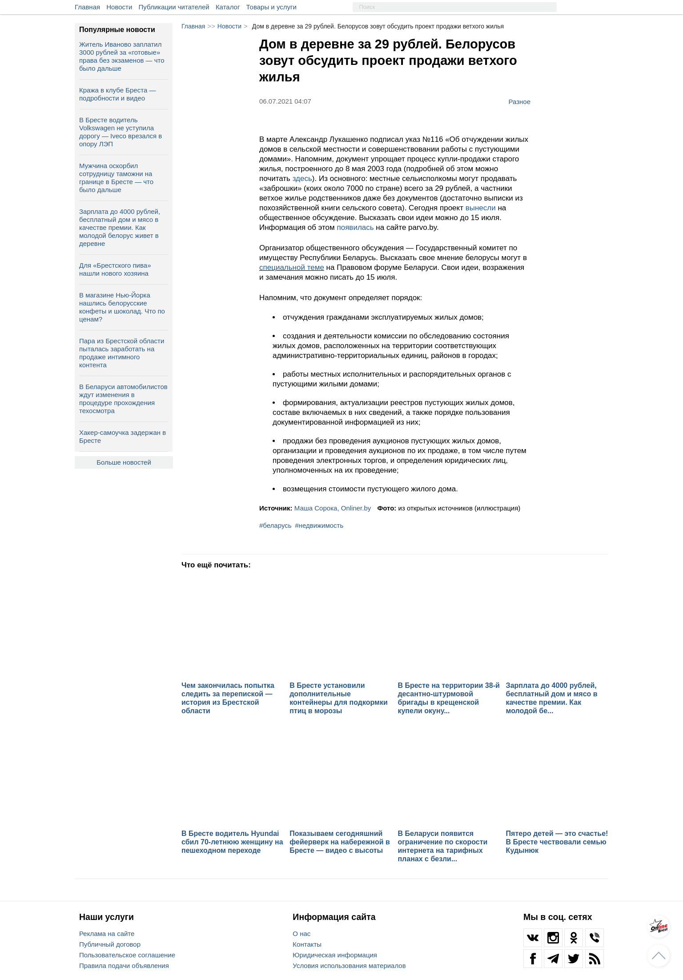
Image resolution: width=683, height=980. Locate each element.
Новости (119, 7)
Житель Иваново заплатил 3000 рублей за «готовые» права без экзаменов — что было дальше (122, 56)
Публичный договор (110, 944)
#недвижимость (319, 525)
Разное (519, 101)
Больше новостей (123, 462)
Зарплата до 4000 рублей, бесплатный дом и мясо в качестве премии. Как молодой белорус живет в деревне (119, 227)
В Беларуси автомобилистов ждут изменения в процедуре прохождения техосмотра (123, 398)
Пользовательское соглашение (127, 955)
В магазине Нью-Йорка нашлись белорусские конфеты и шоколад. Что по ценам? (122, 307)
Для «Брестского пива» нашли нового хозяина (115, 269)
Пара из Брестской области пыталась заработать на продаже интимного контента (121, 353)
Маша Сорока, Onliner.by (332, 508)
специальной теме (291, 267)
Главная (87, 7)
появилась (355, 227)
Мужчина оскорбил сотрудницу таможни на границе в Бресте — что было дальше (116, 177)
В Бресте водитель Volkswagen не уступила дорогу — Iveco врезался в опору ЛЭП (120, 132)
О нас (301, 933)
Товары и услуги (271, 7)
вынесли (481, 208)
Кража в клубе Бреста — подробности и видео (117, 94)
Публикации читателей (174, 7)
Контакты (307, 944)
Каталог (228, 7)
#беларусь (275, 525)
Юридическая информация (335, 955)
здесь (302, 178)
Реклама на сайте (106, 933)
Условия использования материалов (349, 965)
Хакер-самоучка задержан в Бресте (122, 436)
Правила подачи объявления (124, 965)
